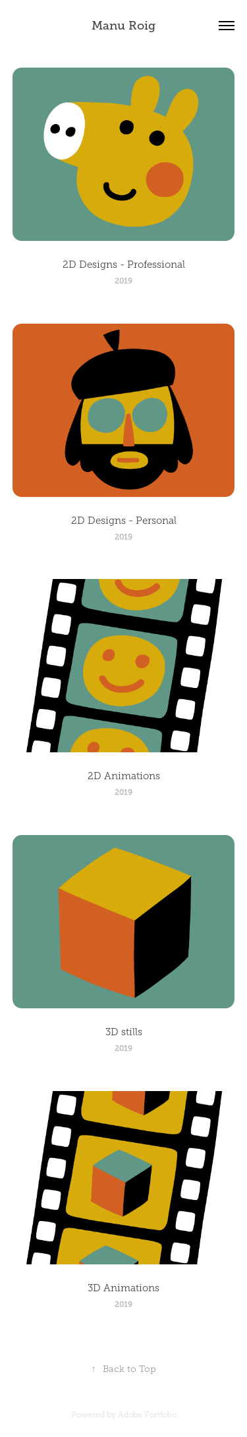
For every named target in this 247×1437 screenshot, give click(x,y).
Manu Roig (123, 25)
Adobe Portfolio (147, 1414)
